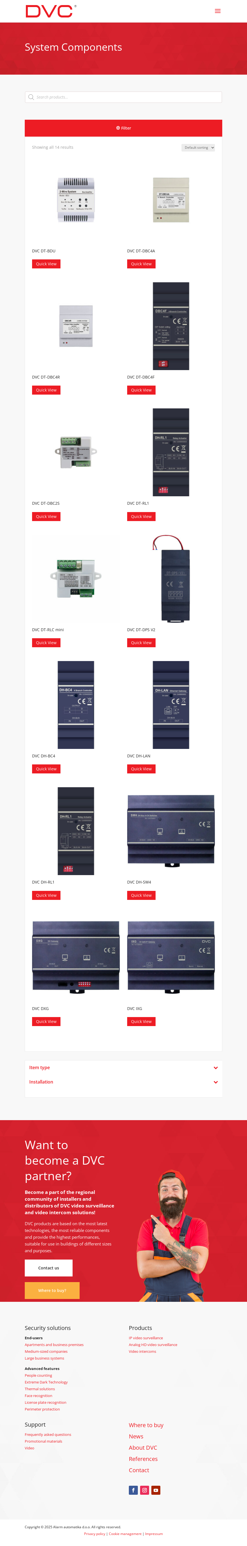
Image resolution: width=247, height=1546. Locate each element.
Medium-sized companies (46, 1351)
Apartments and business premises (54, 1344)
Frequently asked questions (48, 1434)
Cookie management (125, 1533)
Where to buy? (52, 1290)
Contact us (48, 1268)
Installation (123, 1082)
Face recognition (38, 1395)
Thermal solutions (40, 1388)
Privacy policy (94, 1533)
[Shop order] (198, 148)
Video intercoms (142, 1351)
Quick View (46, 263)
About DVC (143, 1447)
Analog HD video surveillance (153, 1344)
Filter (126, 128)
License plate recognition (45, 1402)
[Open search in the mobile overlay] (123, 97)
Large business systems (44, 1358)
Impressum (154, 1533)
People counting (38, 1375)
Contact (139, 1470)
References (143, 1459)
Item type (123, 1068)
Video (29, 1448)
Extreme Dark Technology (46, 1382)
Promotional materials (43, 1441)
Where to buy (146, 1425)
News (136, 1436)
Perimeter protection (42, 1409)
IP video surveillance (146, 1337)
